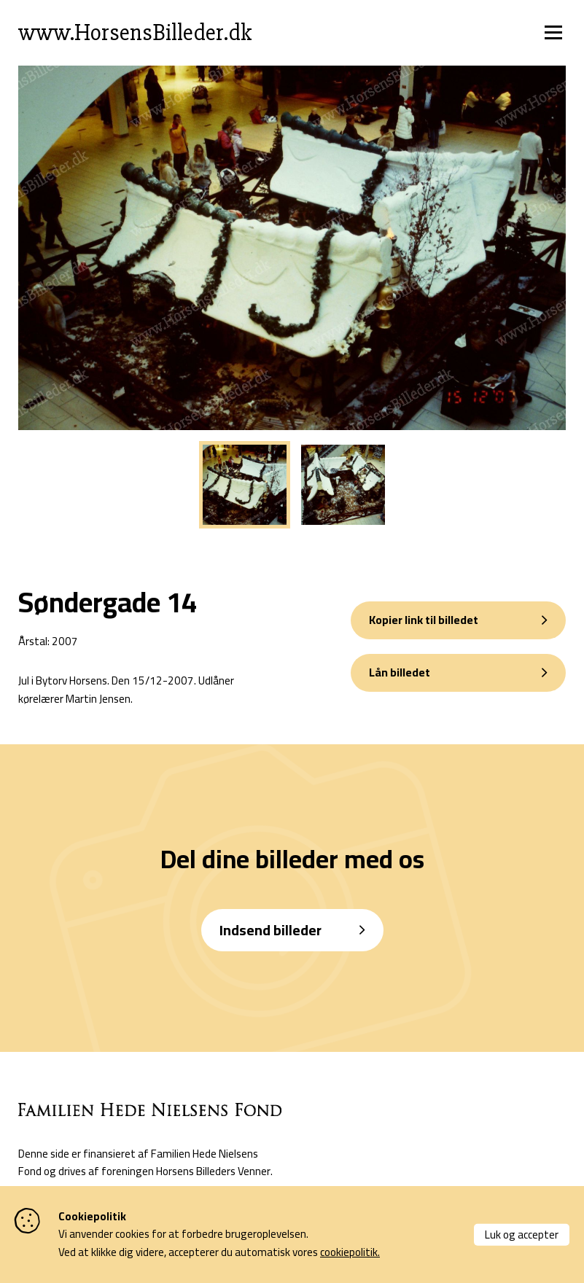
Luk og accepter (521, 1233)
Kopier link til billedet (423, 620)
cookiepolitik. (350, 1252)
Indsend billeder (270, 930)
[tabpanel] (244, 485)
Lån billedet (399, 672)
